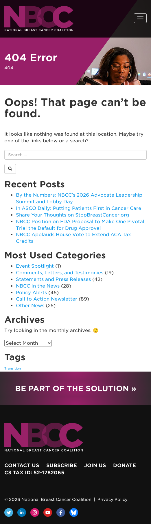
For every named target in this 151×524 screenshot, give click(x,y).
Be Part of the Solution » (75, 388)
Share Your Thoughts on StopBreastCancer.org (72, 215)
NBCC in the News (38, 286)
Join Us (95, 465)
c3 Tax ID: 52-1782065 (34, 472)
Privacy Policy (112, 499)
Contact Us (21, 465)
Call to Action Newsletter (46, 299)
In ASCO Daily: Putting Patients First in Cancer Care (78, 208)
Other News (30, 305)
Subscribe (61, 465)
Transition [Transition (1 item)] (12, 368)
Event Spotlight (35, 266)
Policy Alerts (31, 292)
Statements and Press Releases (53, 279)
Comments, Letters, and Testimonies (59, 272)
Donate (124, 465)
